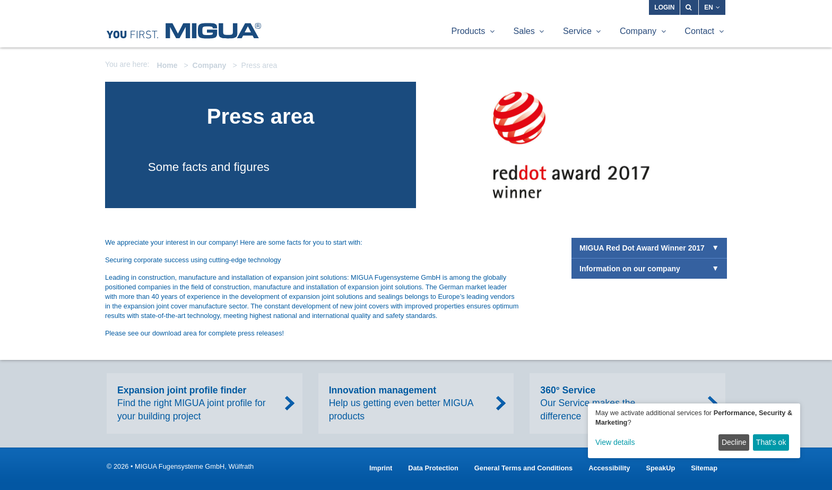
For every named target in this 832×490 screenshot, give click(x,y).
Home (167, 65)
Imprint (380, 468)
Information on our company (629, 268)
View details (615, 442)
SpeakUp (660, 468)
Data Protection (433, 468)
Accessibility (609, 468)
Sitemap (704, 468)
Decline (734, 442)
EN (712, 7)
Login (664, 7)
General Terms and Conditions (523, 468)
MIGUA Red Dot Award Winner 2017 (642, 248)
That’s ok (771, 442)
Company (210, 65)
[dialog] (694, 430)
